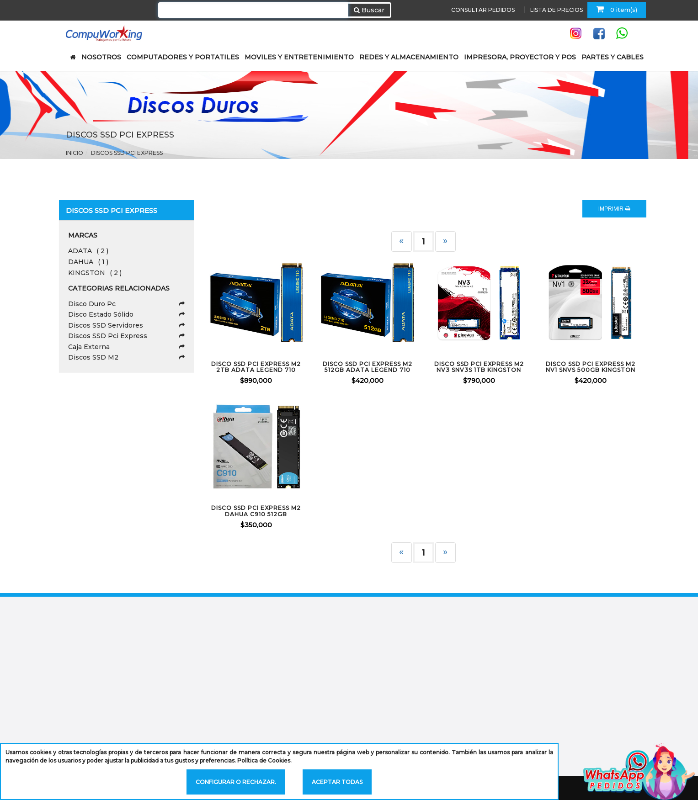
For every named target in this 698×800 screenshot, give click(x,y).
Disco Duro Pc (126, 304)
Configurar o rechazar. (236, 782)
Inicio (74, 152)
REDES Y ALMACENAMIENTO (408, 57)
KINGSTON (95, 273)
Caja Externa (126, 347)
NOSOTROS (101, 57)
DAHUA (88, 262)
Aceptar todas (337, 782)
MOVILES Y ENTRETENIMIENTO (299, 57)
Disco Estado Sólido (126, 314)
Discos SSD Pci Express (127, 152)
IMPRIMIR (614, 209)
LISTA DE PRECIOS (556, 9)
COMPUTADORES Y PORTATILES (183, 57)
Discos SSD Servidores (126, 325)
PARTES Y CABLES (612, 57)
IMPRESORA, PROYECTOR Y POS (520, 57)
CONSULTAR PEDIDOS (483, 9)
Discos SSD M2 (126, 357)
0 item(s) (616, 9)
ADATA (88, 251)
